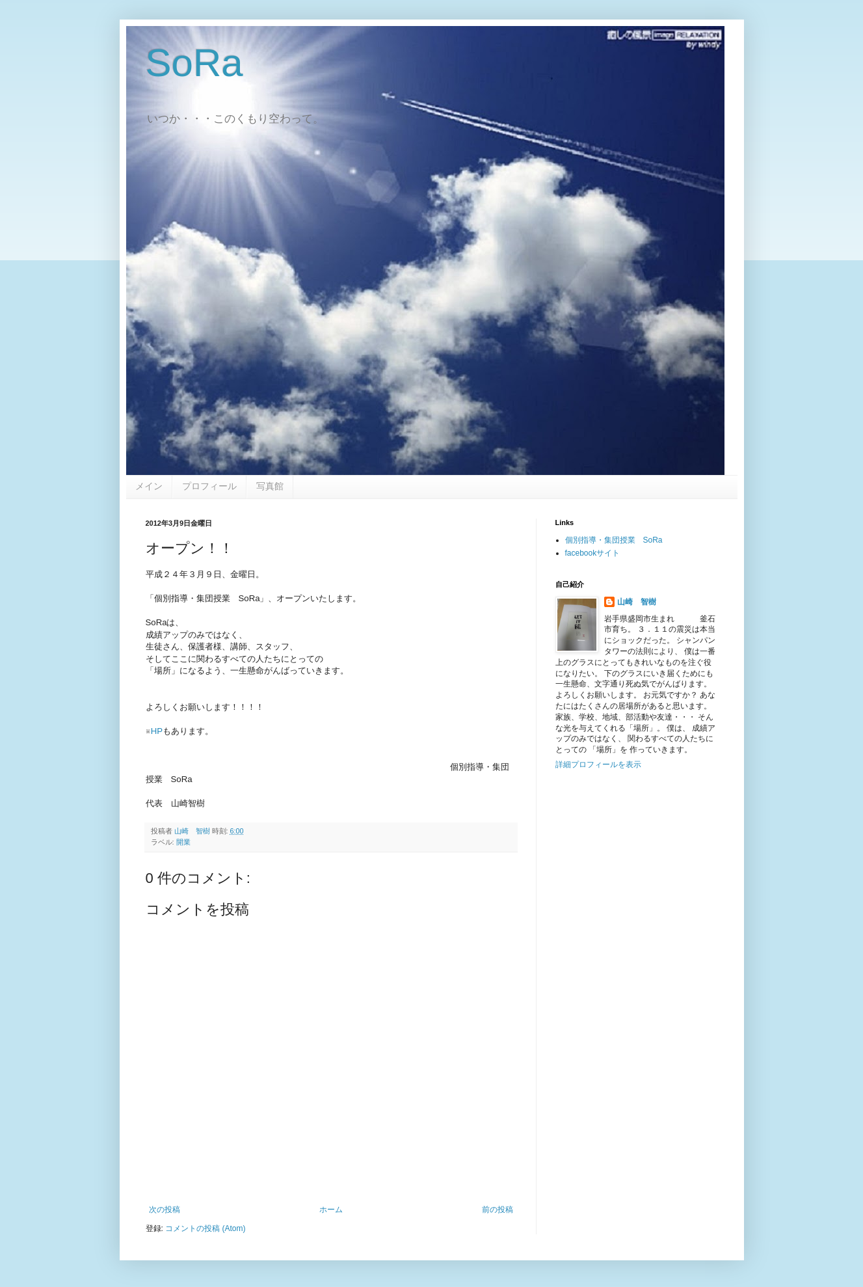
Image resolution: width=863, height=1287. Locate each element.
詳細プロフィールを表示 (598, 764)
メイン (149, 486)
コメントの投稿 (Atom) (205, 1228)
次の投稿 (164, 1209)
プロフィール (209, 486)
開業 (183, 842)
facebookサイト (592, 553)
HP (157, 731)
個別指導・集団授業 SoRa (614, 540)
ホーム (331, 1209)
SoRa (194, 63)
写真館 (270, 486)
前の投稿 (497, 1209)
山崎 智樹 (636, 601)
